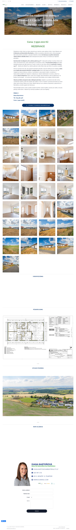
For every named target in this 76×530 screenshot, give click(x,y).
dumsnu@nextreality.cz (63, 1)
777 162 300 (71, 1)
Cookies (67, 528)
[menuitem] (20, 4)
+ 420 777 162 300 (61, 526)
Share (3, 521)
